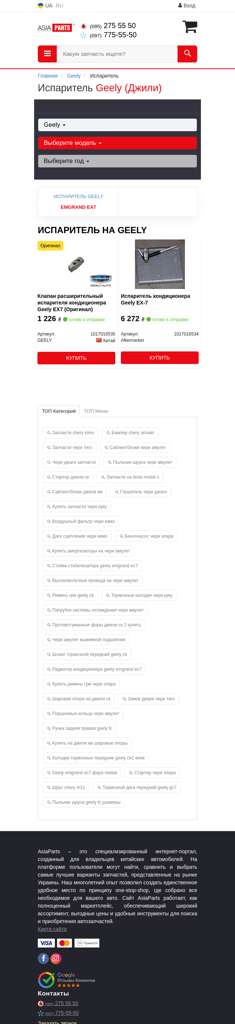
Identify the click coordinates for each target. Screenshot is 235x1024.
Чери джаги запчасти (74, 462)
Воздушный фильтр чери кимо (83, 521)
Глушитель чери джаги (143, 491)
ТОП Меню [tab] (96, 411)
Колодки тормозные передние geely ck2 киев (98, 758)
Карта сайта (52, 929)
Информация (157, 6)
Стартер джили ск (70, 477)
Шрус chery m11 (68, 787)
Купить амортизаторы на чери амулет (91, 551)
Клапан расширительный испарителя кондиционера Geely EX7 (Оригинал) (71, 302)
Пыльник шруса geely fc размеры (86, 802)
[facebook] (43, 958)
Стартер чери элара (155, 772)
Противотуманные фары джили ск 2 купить (96, 624)
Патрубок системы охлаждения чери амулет (98, 610)
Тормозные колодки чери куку (141, 595)
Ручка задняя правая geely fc (82, 728)
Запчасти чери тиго (72, 447)
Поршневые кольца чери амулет (85, 713)
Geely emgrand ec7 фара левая (84, 772)
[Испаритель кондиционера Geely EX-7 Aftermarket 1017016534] (160, 264)
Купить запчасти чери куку (79, 506)
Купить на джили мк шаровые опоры (90, 743)
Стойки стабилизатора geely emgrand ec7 (95, 565)
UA (45, 6)
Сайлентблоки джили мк (77, 491)
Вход (186, 5)
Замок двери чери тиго (151, 698)
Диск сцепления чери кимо (79, 536)
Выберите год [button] (66, 160)
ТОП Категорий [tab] (59, 411)
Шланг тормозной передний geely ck (89, 654)
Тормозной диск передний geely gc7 (140, 787)
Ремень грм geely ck (73, 595)
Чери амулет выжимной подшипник (88, 639)
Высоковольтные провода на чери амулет (95, 580)
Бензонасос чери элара (149, 536)
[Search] (187, 53)
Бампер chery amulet (133, 432)
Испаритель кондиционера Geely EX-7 (155, 299)
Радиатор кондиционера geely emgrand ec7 (97, 669)
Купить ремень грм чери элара (84, 684)
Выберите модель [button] (73, 142)
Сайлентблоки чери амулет (138, 447)
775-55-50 (108, 35)
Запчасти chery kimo (73, 432)
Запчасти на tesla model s (132, 477)
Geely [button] (55, 124)
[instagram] (56, 958)
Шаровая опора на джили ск (81, 698)
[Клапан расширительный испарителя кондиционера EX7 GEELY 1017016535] (76, 264)
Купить (76, 358)
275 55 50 (108, 25)
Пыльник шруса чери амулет (142, 462)
